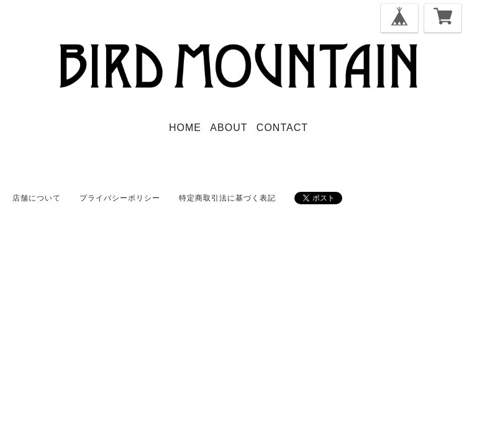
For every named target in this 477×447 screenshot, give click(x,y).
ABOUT (228, 127)
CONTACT (282, 127)
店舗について (36, 198)
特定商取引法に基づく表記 (227, 198)
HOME (185, 127)
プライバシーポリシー (120, 198)
